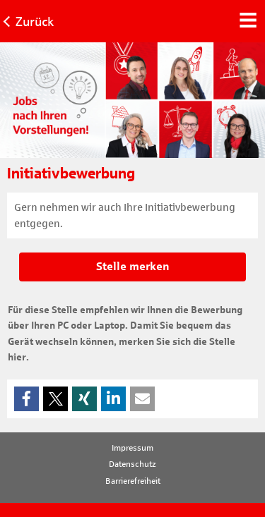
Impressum (132, 448)
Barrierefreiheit (132, 481)
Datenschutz (132, 464)
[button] (26, 399)
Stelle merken (133, 266)
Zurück (35, 22)
